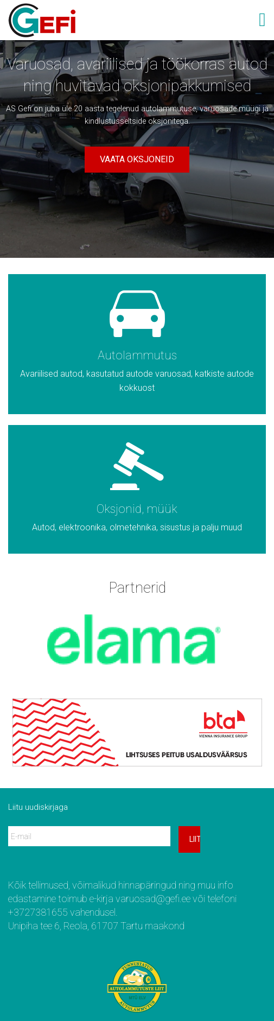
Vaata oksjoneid (137, 159)
